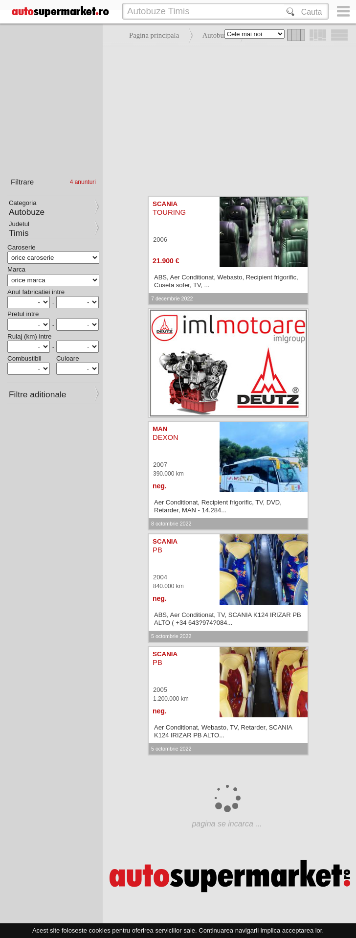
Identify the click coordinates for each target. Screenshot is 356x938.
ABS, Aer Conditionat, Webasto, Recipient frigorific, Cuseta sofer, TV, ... (226, 281)
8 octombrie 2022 (171, 523)
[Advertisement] (227, 117)
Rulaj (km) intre (29, 336)
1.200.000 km (171, 698)
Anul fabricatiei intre (36, 292)
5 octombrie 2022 (171, 636)
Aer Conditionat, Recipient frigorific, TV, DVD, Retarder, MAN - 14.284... (218, 506)
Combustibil (24, 358)
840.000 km (168, 586)
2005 (160, 689)
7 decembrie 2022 (172, 298)
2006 (160, 239)
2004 (160, 577)
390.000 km (168, 473)
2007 (160, 464)
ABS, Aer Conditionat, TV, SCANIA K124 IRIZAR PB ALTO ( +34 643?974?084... (227, 618)
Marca (16, 269)
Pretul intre (23, 314)
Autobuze (216, 35)
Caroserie (21, 247)
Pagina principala (154, 35)
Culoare (67, 358)
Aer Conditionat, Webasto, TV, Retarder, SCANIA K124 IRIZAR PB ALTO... (223, 731)
